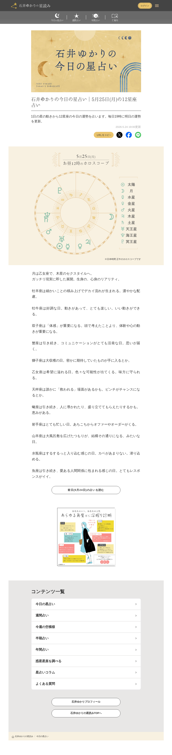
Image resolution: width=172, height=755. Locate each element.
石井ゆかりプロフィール (86, 701)
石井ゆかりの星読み (22, 736)
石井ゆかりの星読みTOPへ (85, 713)
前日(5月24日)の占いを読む (86, 490)
